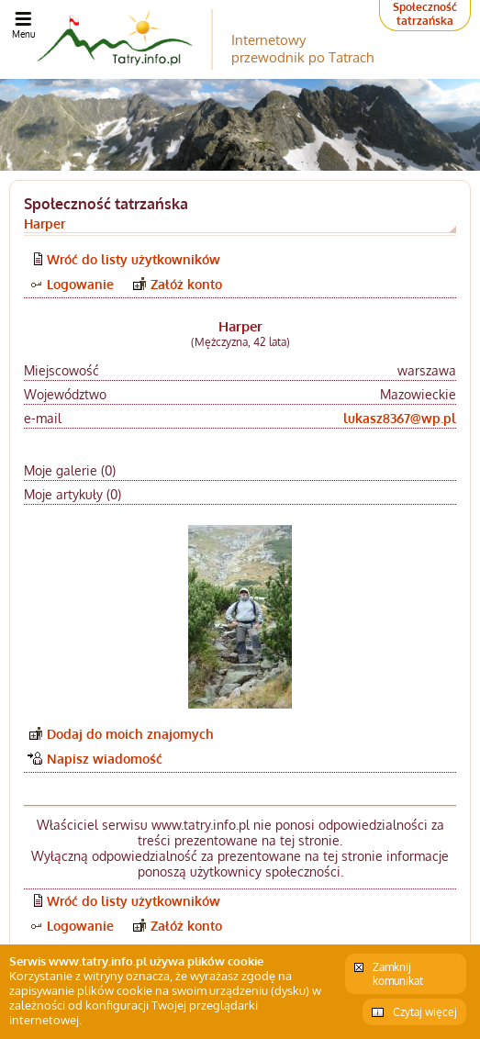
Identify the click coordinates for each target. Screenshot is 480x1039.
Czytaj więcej (425, 1012)
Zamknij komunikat (398, 974)
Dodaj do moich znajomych (130, 734)
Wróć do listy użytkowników (133, 259)
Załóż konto (186, 284)
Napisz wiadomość (104, 758)
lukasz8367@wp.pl (399, 418)
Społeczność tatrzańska (425, 14)
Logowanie (80, 284)
